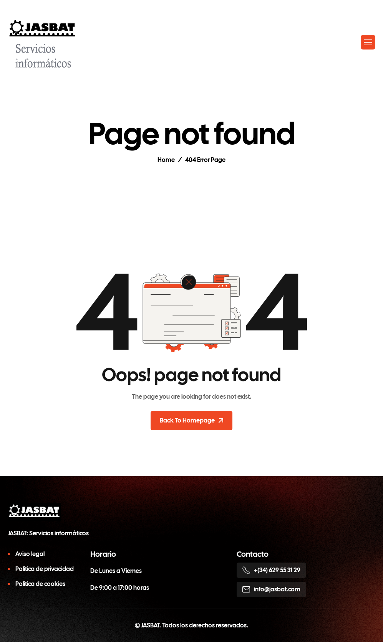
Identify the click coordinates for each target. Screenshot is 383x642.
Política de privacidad (44, 569)
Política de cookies (40, 584)
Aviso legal (30, 554)
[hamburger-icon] (368, 42)
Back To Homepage (191, 420)
